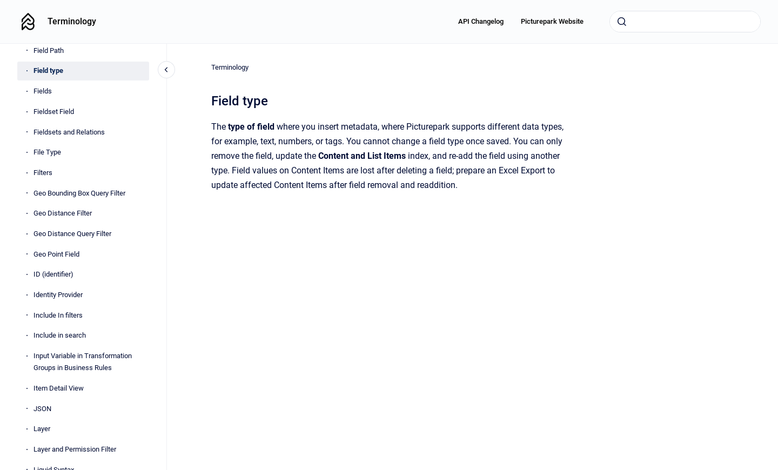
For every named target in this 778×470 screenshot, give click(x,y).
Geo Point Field (56, 254)
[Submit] (622, 21)
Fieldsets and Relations (69, 132)
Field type (48, 70)
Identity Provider (58, 295)
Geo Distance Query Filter (72, 234)
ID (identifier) (53, 274)
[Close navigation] (166, 69)
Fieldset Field (53, 112)
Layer (41, 429)
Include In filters (58, 315)
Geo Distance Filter (62, 213)
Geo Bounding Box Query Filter (79, 193)
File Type (47, 152)
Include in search (59, 335)
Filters (42, 173)
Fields (42, 91)
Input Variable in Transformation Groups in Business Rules (82, 362)
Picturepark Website (552, 21)
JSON (42, 409)
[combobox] (685, 21)
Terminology (72, 21)
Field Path (48, 50)
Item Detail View (58, 388)
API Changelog (481, 21)
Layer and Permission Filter (74, 449)
